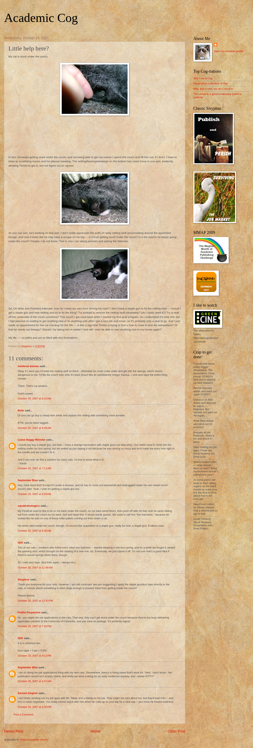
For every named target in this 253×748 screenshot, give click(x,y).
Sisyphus (23, 579)
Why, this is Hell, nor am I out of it (213, 88)
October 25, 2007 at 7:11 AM (34, 468)
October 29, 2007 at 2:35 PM (34, 706)
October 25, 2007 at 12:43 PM (35, 600)
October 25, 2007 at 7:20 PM (34, 626)
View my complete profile (228, 51)
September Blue (28, 480)
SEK (20, 542)
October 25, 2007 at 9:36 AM (34, 530)
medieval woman (28, 366)
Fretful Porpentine (29, 612)
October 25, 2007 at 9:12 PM (34, 655)
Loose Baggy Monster (31, 439)
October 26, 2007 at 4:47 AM (34, 681)
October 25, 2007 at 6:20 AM (34, 398)
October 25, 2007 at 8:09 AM (34, 494)
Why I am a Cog (202, 78)
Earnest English (28, 693)
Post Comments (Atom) (34, 739)
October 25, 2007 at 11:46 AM (35, 567)
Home (95, 731)
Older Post (176, 731)
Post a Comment (23, 714)
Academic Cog (41, 18)
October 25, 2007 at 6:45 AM (34, 427)
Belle (21, 410)
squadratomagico (29, 505)
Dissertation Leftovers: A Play (210, 83)
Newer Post (13, 731)
